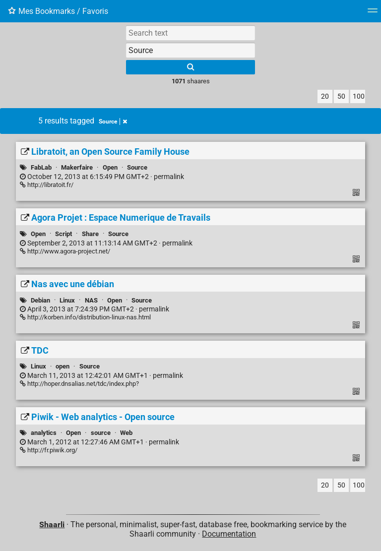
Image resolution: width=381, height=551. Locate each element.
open (62, 366)
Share (90, 234)
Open (110, 167)
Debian (40, 300)
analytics (44, 432)
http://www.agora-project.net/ (65, 251)
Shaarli (51, 524)
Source (113, 121)
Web (126, 432)
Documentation (229, 534)
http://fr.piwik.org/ (48, 450)
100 (359, 96)
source (101, 432)
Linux (67, 300)
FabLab (41, 167)
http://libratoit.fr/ (46, 184)
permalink (102, 177)
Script (63, 234)
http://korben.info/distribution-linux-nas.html (85, 317)
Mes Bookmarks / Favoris (58, 11)
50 (341, 96)
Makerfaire (77, 167)
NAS (91, 300)
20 (325, 96)
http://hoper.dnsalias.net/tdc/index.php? (79, 383)
